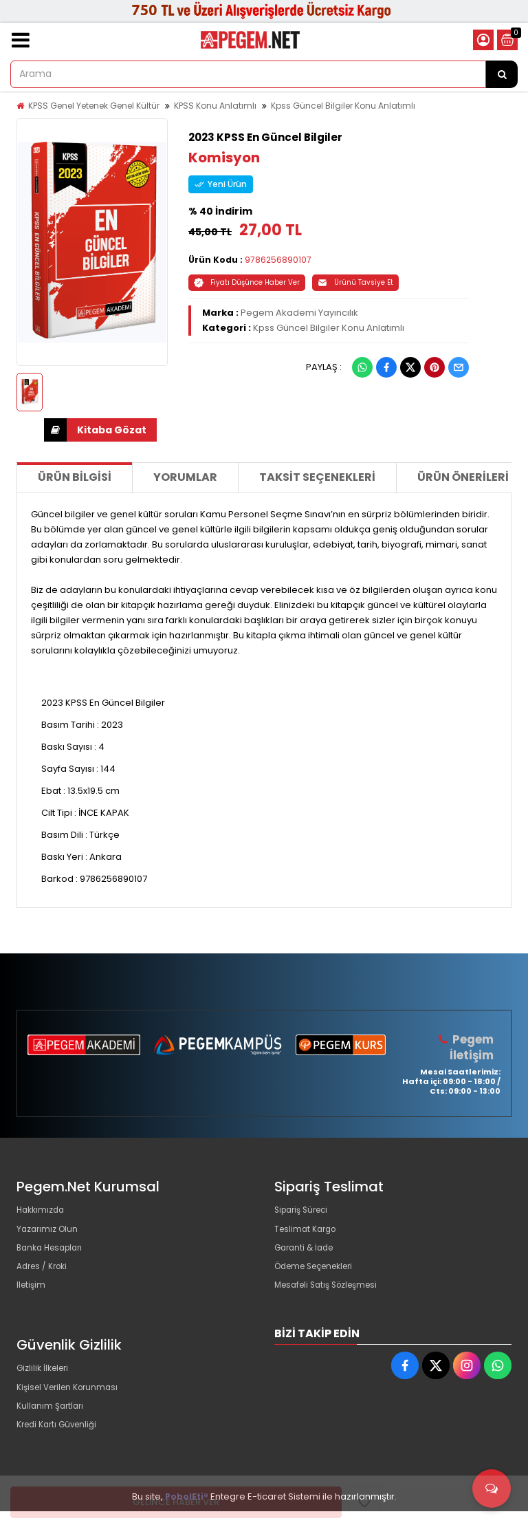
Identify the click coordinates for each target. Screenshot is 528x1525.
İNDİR (55, 430)
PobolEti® (187, 1510)
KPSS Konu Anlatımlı (215, 105)
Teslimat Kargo (308, 1232)
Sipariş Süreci (304, 1210)
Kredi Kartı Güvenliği (60, 1449)
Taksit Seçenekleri (317, 477)
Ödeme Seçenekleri (319, 1276)
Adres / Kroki (45, 1276)
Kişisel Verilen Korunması (72, 1405)
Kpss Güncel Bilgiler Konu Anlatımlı (343, 105)
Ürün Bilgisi (74, 477)
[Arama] (502, 74)
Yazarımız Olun (49, 1232)
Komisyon (224, 157)
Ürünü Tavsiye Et (355, 282)
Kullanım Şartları (52, 1427)
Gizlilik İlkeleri (45, 1383)
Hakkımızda (42, 1210)
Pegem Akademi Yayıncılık (299, 312)
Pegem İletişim (472, 1046)
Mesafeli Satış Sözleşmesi (331, 1298)
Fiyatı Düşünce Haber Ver (247, 282)
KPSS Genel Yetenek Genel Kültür (94, 105)
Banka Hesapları (53, 1254)
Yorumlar (185, 477)
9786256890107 (278, 260)
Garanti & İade (306, 1254)
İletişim (31, 1298)
